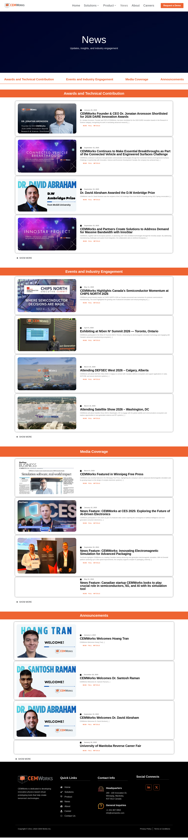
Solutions (91, 5)
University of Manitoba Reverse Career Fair (110, 746)
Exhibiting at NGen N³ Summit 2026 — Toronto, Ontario (119, 331)
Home (76, 5)
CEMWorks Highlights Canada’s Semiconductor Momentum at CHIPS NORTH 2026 (124, 292)
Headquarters (114, 788)
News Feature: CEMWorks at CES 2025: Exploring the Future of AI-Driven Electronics (125, 512)
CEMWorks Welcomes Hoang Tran (104, 638)
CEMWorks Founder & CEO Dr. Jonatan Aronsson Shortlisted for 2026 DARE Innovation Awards (123, 115)
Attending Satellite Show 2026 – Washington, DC (114, 409)
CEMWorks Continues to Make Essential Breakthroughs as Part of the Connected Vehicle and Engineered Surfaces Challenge (125, 152)
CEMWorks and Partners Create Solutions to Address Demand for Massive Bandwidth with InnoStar (124, 230)
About (136, 5)
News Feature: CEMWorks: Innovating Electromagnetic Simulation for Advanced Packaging (119, 552)
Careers (148, 5)
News (124, 5)
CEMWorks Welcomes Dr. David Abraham (109, 717)
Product (109, 5)
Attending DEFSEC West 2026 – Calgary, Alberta (114, 370)
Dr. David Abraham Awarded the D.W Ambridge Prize (117, 192)
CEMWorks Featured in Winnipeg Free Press (111, 474)
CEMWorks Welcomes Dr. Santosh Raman (110, 678)
